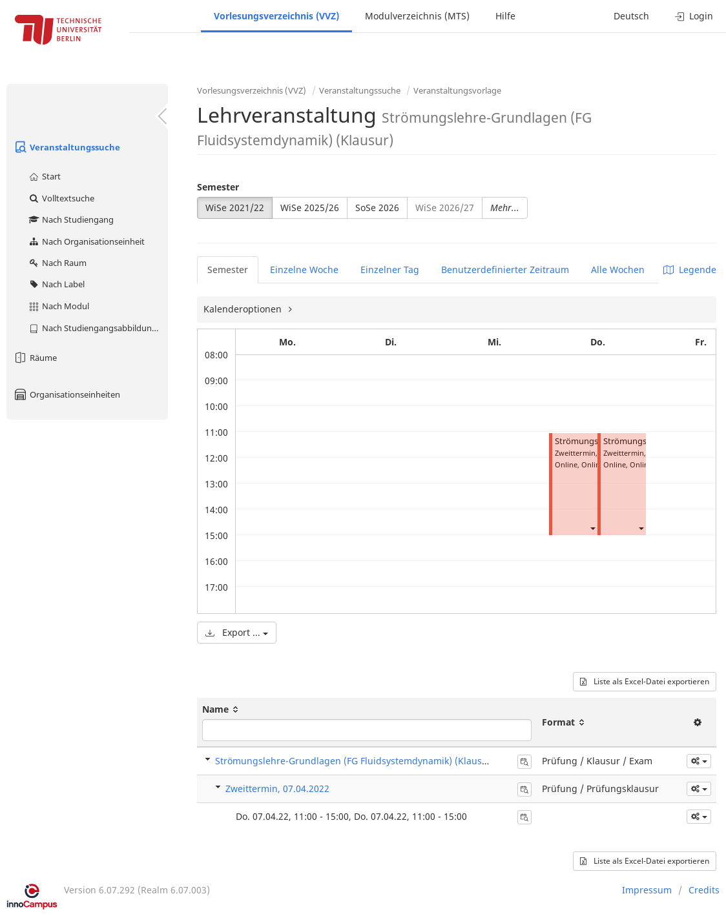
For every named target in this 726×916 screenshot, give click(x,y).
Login (694, 16)
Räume (35, 357)
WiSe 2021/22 (234, 207)
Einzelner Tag (389, 269)
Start (44, 176)
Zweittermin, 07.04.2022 (277, 788)
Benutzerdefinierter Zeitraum (505, 269)
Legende (689, 269)
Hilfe (505, 16)
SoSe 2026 (377, 207)
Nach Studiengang (71, 219)
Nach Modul (58, 306)
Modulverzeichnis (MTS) (417, 16)
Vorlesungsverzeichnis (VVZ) (276, 16)
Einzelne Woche (304, 269)
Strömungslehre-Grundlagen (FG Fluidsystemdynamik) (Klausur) (355, 761)
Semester (218, 187)
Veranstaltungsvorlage (457, 90)
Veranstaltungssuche (66, 147)
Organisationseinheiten (66, 394)
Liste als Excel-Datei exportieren (644, 681)
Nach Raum (57, 263)
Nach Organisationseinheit (86, 241)
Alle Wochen (618, 269)
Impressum (647, 890)
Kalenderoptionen (243, 309)
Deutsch (631, 16)
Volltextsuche (61, 198)
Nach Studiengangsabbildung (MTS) (98, 328)
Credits (704, 890)
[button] (592, 527)
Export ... (236, 632)
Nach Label (56, 284)
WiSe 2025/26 (309, 207)
